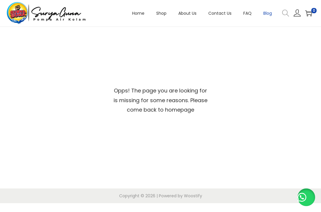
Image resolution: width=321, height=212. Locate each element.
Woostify (193, 196)
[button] (306, 197)
